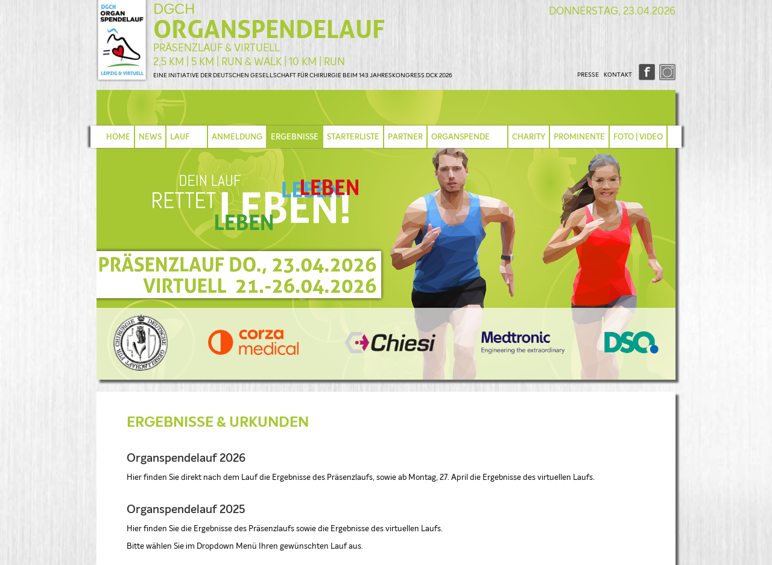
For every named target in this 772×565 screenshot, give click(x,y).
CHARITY (528, 137)
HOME (118, 137)
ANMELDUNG (237, 137)
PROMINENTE (579, 137)
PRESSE (588, 75)
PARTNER (405, 137)
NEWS (150, 137)
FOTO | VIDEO (638, 137)
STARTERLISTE (353, 137)
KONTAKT (618, 75)
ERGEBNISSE (294, 137)
